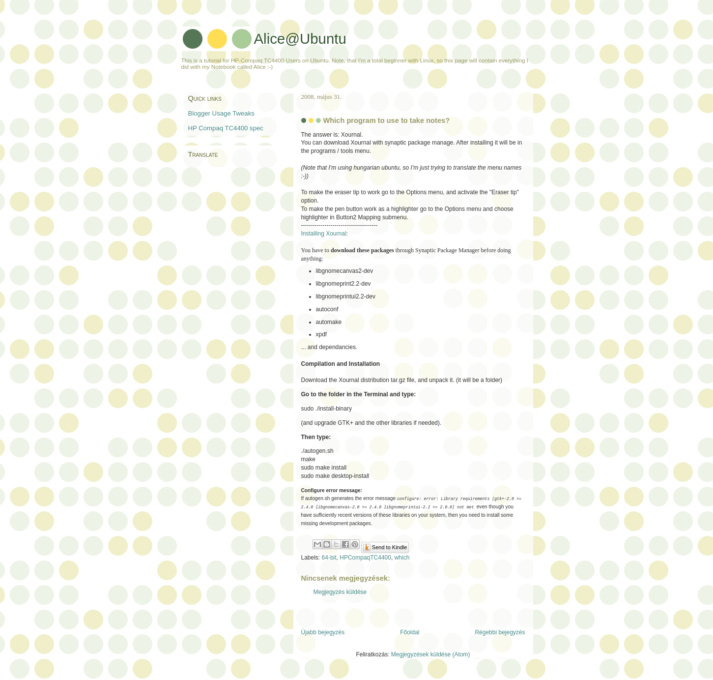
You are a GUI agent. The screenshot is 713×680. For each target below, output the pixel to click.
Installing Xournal (323, 233)
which (402, 557)
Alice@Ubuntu (300, 38)
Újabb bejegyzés (323, 632)
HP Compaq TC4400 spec (225, 128)
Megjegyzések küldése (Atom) (430, 654)
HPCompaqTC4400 (365, 557)
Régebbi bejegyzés (500, 632)
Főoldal (409, 632)
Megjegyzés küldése (340, 592)
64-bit (329, 557)
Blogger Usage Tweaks (221, 113)
